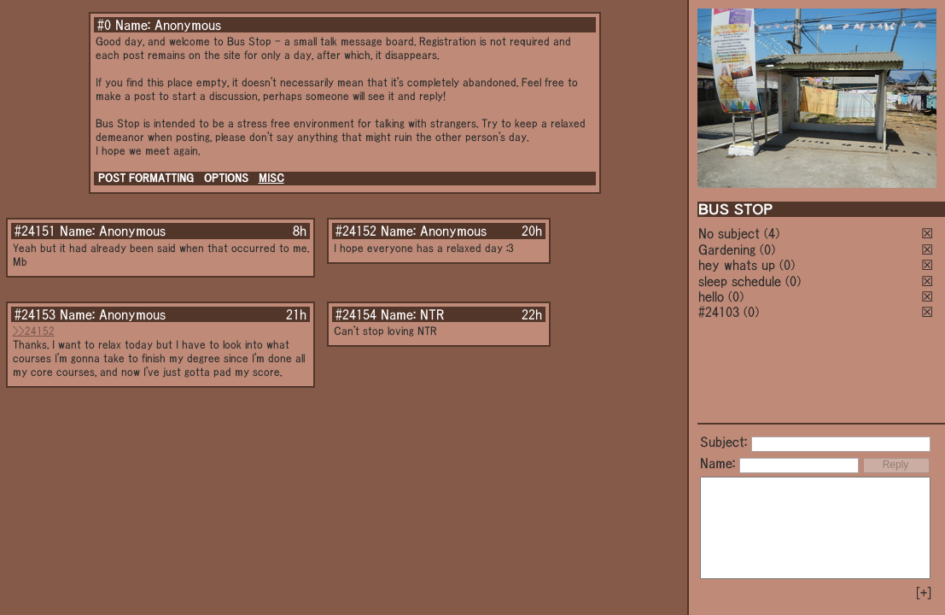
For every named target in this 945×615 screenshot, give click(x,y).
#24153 (35, 314)
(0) (767, 249)
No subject (731, 233)
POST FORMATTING (146, 178)
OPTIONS (226, 178)
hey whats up (736, 265)
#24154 (355, 314)
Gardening (726, 249)
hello (711, 296)
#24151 (35, 230)
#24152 (355, 230)
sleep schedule (739, 281)
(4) (771, 233)
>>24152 (34, 331)
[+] (923, 593)
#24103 (718, 312)
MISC (271, 178)
